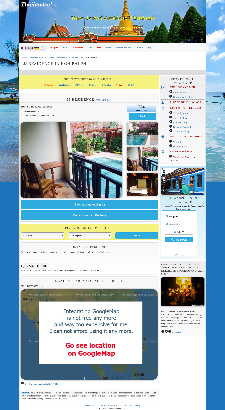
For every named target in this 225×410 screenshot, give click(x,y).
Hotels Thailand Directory (95, 405)
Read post (176, 332)
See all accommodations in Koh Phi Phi (42, 384)
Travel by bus (180, 118)
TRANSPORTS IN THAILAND (185, 108)
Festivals (139, 48)
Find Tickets (179, 240)
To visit (79, 85)
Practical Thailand (123, 48)
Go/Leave (49, 85)
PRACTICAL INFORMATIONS (186, 136)
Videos (108, 48)
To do (92, 85)
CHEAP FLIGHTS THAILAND (185, 102)
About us (128, 405)
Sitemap (136, 405)
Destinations (78, 48)
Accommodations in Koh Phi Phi (70, 57)
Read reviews (141, 110)
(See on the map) (103, 100)
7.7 (140, 106)
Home (24, 57)
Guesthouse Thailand (183, 97)
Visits (90, 48)
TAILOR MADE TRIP (181, 151)
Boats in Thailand (182, 127)
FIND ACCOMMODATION (183, 87)
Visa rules (178, 142)
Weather (106, 85)
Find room (65, 85)
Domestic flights (181, 122)
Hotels (65, 48)
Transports (54, 48)
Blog (149, 48)
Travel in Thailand (115, 405)
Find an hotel (179, 92)
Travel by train (180, 113)
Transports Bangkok (183, 131)
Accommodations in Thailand (41, 57)
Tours (99, 48)
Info (131, 85)
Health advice (180, 146)
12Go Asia (179, 255)
